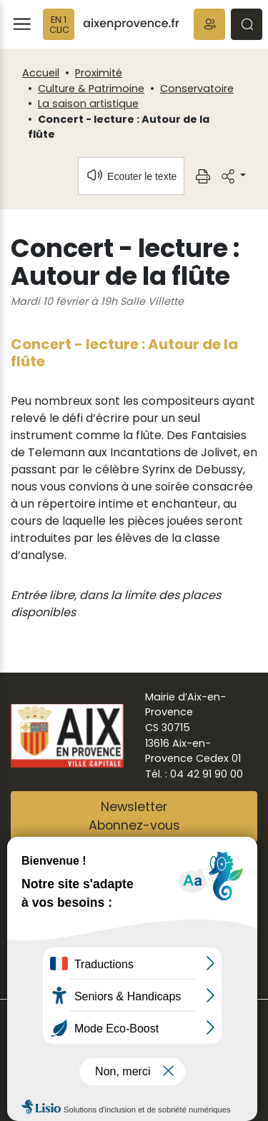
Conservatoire (197, 88)
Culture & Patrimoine (91, 88)
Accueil (40, 73)
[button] (209, 24)
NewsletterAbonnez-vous (134, 816)
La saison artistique (88, 103)
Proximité (98, 73)
